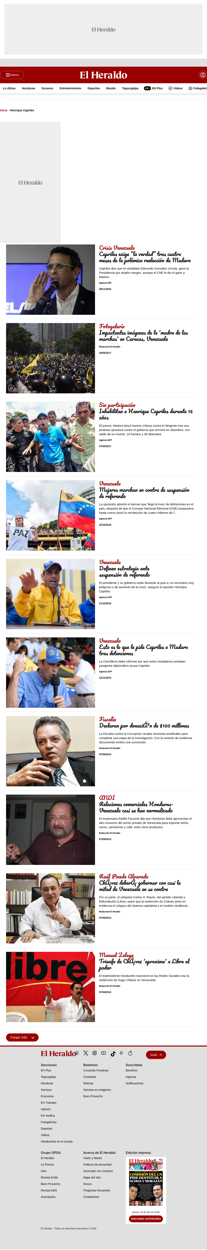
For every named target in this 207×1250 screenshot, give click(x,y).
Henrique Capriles (22, 110)
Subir (156, 1055)
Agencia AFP (105, 440)
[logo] (49, 1054)
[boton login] (203, 75)
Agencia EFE (105, 283)
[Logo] (104, 75)
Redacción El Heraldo (109, 347)
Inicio (3, 110)
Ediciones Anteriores (146, 1219)
